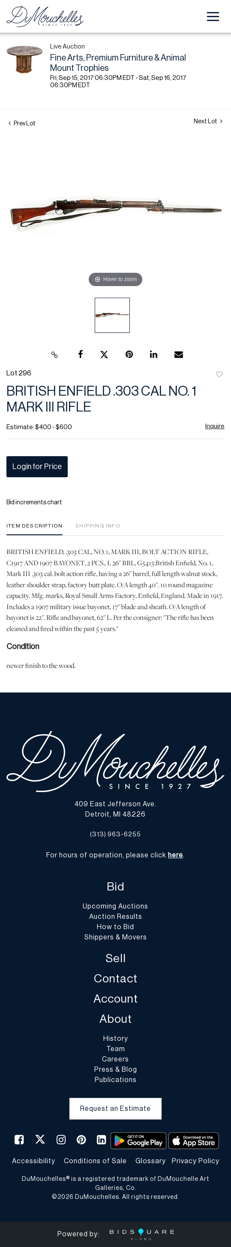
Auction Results (115, 916)
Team (115, 1049)
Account (115, 999)
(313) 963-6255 (115, 834)
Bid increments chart (34, 503)
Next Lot (208, 121)
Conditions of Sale (95, 1161)
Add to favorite (219, 375)
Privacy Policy (195, 1161)
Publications (116, 1079)
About (115, 1019)
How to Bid (115, 927)
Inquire (215, 426)
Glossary (150, 1161)
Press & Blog (115, 1069)
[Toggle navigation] (213, 16)
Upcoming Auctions (115, 906)
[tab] (34, 529)
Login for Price (37, 466)
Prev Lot (22, 124)
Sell (115, 958)
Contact (116, 979)
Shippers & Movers (115, 937)
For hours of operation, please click (114, 855)
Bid (115, 887)
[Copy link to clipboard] (54, 355)
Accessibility (33, 1161)
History (115, 1038)
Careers (115, 1059)
